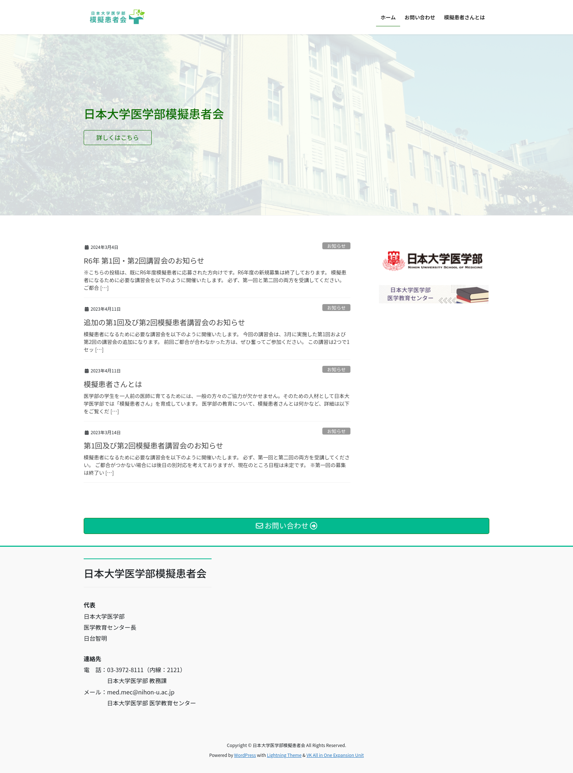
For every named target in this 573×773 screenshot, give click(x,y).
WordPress (245, 755)
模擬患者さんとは (113, 384)
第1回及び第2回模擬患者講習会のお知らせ (153, 445)
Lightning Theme (284, 755)
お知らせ (336, 245)
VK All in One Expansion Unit (335, 755)
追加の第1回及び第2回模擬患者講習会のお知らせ (164, 322)
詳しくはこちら (125, 138)
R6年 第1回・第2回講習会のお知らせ (144, 260)
